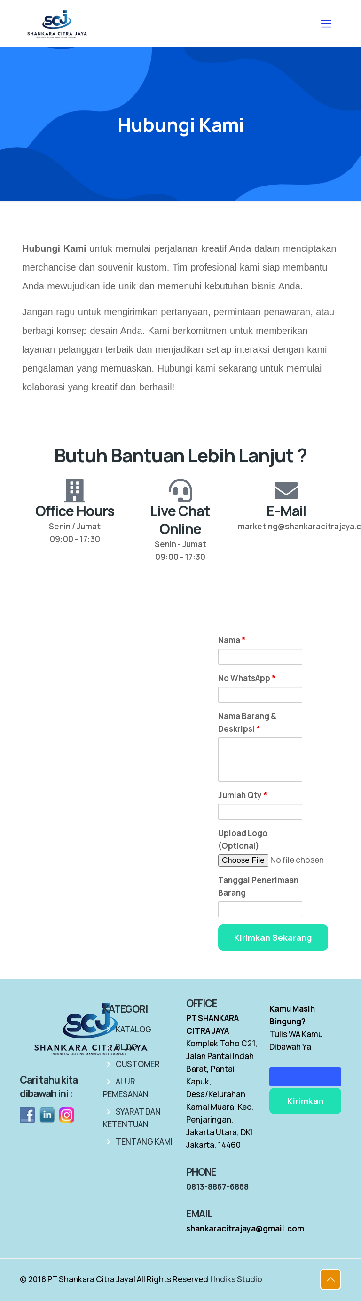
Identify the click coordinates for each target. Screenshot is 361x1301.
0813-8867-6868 (217, 1186)
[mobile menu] (326, 23)
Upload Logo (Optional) (242, 839)
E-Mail (286, 510)
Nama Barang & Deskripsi (247, 722)
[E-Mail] (286, 490)
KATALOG (133, 1029)
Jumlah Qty (242, 795)
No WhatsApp (247, 678)
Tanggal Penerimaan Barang (258, 886)
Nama (232, 640)
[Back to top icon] (330, 1279)
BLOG (126, 1046)
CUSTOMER (138, 1064)
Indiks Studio (237, 1279)
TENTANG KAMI (144, 1141)
